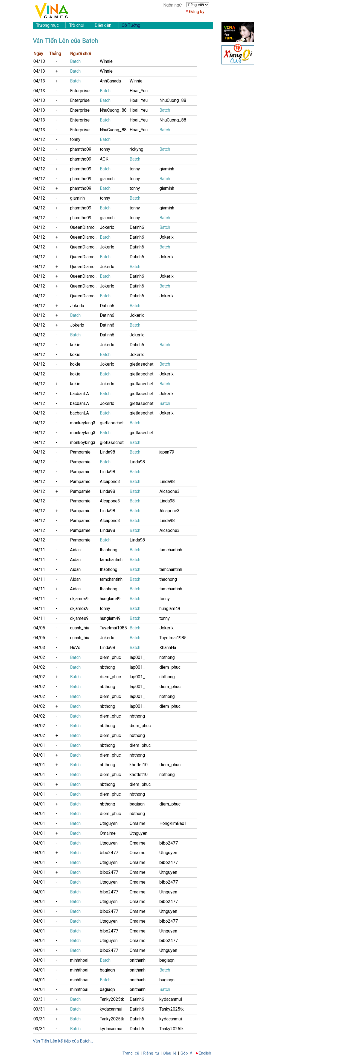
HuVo (75, 647)
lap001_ (137, 657)
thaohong (108, 549)
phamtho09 (80, 149)
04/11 (39, 549)
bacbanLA (79, 393)
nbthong (167, 657)
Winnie (106, 61)
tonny (75, 139)
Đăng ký (197, 11)
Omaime (137, 823)
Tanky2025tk (112, 999)
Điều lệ (169, 1053)
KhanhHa (167, 647)
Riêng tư (151, 1053)
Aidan (75, 549)
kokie (75, 344)
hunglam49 (110, 598)
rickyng (136, 149)
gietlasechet (141, 364)
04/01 (39, 745)
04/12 (39, 139)
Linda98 (107, 452)
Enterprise (80, 90)
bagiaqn (137, 804)
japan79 (166, 452)
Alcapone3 (110, 481)
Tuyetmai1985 (113, 627)
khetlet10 (139, 764)
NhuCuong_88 (172, 100)
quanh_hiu (79, 627)
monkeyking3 (82, 422)
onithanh (137, 960)
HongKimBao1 (173, 823)
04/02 (39, 657)
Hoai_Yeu (139, 90)
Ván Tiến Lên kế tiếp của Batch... (63, 1041)
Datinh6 (137, 227)
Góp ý (186, 1053)
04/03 (39, 647)
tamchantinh (170, 549)
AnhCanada (110, 81)
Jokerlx (107, 227)
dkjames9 (79, 598)
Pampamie (80, 452)
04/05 (39, 627)
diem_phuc (110, 657)
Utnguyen (109, 823)
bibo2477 (168, 843)
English (205, 1053)
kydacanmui (170, 999)
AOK (104, 159)
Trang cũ (130, 1053)
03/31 (39, 999)
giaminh (166, 168)
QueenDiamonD (85, 227)
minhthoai (79, 960)
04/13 (39, 61)
